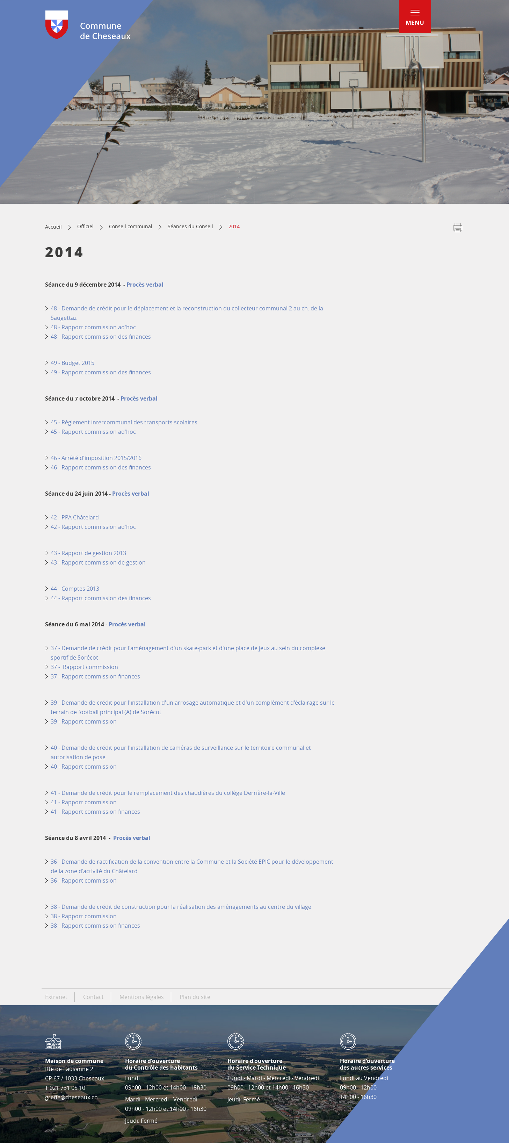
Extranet (56, 997)
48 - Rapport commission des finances (101, 336)
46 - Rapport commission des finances (101, 467)
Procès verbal (144, 284)
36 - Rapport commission (84, 880)
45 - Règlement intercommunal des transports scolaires (124, 422)
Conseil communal (130, 226)
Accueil (53, 226)
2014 (234, 226)
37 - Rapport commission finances (95, 676)
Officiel (85, 226)
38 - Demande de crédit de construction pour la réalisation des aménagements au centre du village (182, 907)
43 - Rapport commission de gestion (98, 562)
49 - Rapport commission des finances (101, 372)
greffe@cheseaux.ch (71, 1097)
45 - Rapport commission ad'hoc (93, 432)
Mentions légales (141, 997)
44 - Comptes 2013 (75, 588)
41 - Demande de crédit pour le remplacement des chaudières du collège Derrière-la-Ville (168, 793)
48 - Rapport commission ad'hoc (94, 327)
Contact (93, 997)
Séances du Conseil (190, 226)
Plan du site (195, 997)
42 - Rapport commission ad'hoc (93, 527)
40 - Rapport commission (84, 766)
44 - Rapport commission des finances (101, 598)
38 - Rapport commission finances (96, 925)
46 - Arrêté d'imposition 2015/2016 (96, 458)
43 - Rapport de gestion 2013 (88, 553)
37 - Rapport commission (84, 667)
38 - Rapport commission (84, 916)
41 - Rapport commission (84, 802)
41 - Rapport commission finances (95, 811)
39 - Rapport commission (84, 721)
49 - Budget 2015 (72, 363)
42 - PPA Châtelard (75, 517)
